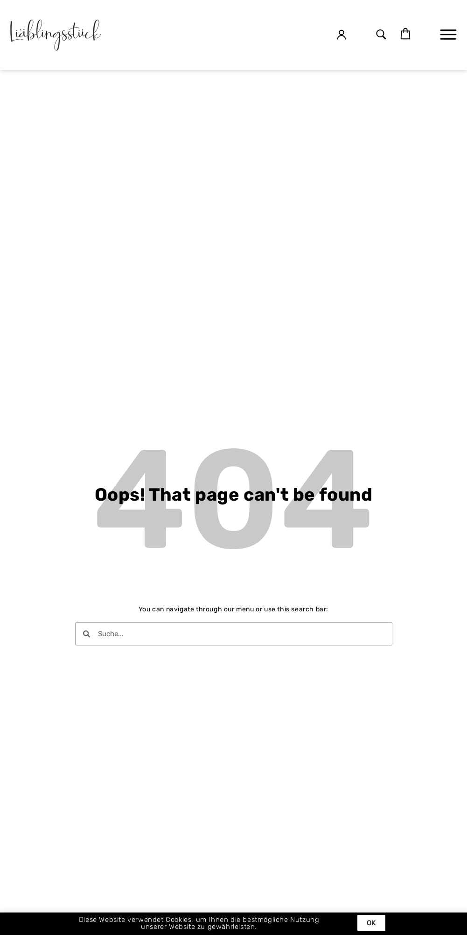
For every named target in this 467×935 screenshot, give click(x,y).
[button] (381, 35)
